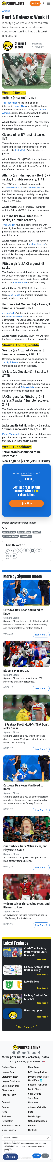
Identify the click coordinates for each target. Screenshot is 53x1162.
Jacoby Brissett (10, 362)
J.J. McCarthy (9, 313)
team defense (26, 536)
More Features (26, 1027)
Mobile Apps (34, 1116)
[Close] (48, 1137)
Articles (6, 11)
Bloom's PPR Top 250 (16, 671)
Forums (32, 1125)
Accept (37, 1155)
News (4, 1112)
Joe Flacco (14, 295)
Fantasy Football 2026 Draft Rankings (36, 968)
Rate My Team (32, 981)
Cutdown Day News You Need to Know (23, 611)
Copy (10, 550)
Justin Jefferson (13, 316)
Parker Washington (11, 434)
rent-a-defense (9, 532)
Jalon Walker (33, 187)
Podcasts (6, 1116)
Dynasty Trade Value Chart (39, 1078)
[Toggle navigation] (48, 3)
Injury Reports (9, 1130)
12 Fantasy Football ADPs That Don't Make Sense (26, 726)
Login (26, 478)
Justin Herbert (20, 282)
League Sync (8, 1072)
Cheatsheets (8, 1090)
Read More (41, 634)
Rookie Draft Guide (11, 1125)
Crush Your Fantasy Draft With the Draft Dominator (35, 952)
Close (45, 1155)
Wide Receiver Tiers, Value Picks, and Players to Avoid (26, 905)
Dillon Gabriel (27, 387)
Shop (30, 1112)
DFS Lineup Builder (37, 1072)
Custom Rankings (10, 1086)
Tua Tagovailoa (9, 102)
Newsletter (7, 1121)
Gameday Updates (34, 1010)
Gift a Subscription (37, 1121)
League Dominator (11, 1081)
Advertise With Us (37, 1107)
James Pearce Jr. (13, 187)
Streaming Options (10, 536)
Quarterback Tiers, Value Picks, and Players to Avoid (25, 848)
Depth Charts (34, 1089)
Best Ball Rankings (37, 1084)
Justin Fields (21, 150)
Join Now (35, 3)
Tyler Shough (8, 225)
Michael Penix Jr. (37, 244)
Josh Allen (20, 106)
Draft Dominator (10, 1076)
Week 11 (36, 532)
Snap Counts (34, 1093)
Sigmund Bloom (20, 45)
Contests (32, 1130)
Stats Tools (34, 1098)
